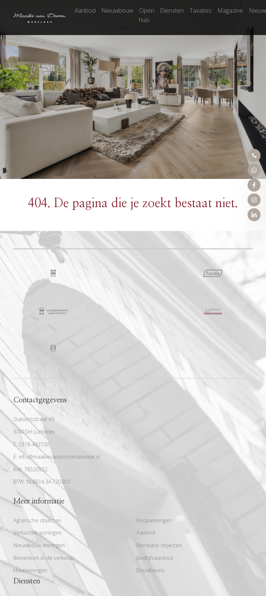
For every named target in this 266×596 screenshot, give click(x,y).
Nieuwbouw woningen (39, 545)
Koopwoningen (154, 520)
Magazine (230, 10)
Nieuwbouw (117, 10)
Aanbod (85, 10)
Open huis (146, 15)
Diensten (172, 10)
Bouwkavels (150, 570)
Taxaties (201, 10)
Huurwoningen (30, 570)
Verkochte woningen (37, 532)
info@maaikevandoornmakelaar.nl (59, 456)
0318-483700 (33, 444)
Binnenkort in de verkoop (43, 557)
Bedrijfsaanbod (154, 557)
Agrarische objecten (37, 520)
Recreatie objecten (159, 545)
